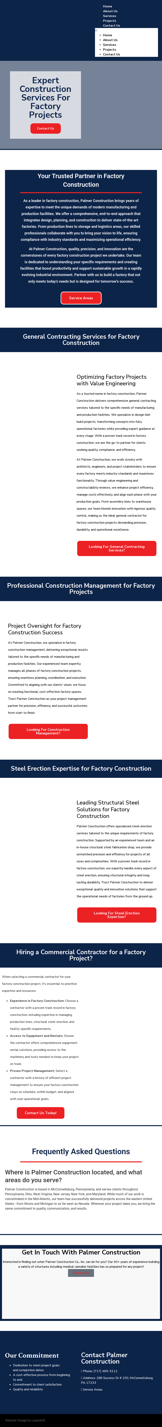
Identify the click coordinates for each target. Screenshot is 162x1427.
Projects (109, 21)
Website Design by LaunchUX (25, 1420)
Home (107, 6)
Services (109, 16)
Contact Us (111, 25)
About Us (110, 11)
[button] (126, 30)
